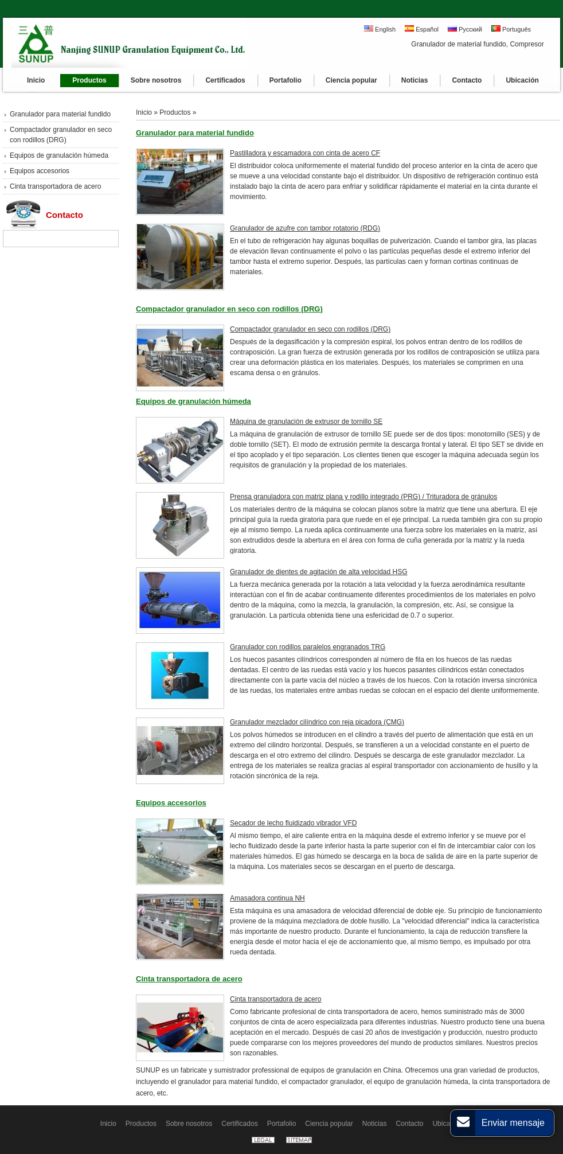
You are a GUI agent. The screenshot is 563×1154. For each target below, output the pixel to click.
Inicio (144, 112)
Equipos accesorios (39, 171)
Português (511, 29)
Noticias (374, 1124)
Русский (465, 29)
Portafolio (281, 1124)
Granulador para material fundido (60, 114)
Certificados (239, 1124)
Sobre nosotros (189, 1124)
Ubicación (447, 1124)
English (380, 29)
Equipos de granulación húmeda (59, 155)
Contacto (64, 215)
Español (422, 29)
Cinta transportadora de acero (55, 186)
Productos (174, 112)
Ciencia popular (329, 1124)
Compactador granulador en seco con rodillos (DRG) (61, 135)
